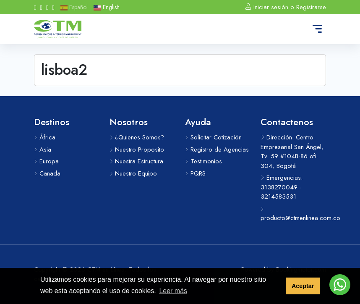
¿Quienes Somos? (137, 137)
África (44, 137)
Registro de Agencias (217, 149)
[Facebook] (35, 7)
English (106, 7)
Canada (47, 173)
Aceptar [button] (303, 286)
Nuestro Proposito (137, 149)
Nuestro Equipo (133, 173)
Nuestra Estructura (136, 161)
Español (74, 7)
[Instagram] (41, 7)
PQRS (195, 173)
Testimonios (203, 161)
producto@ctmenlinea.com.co (293, 215)
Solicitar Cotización (213, 137)
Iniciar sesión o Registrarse (285, 7)
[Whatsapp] (47, 7)
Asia (42, 149)
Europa (46, 161)
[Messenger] (53, 7)
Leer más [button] (173, 290)
